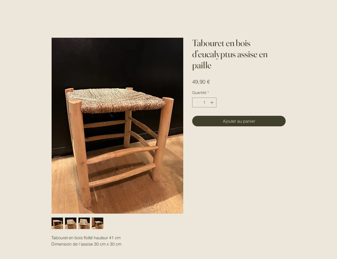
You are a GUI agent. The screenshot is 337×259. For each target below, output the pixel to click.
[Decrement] (196, 102)
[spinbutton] (204, 102)
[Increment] (212, 102)
